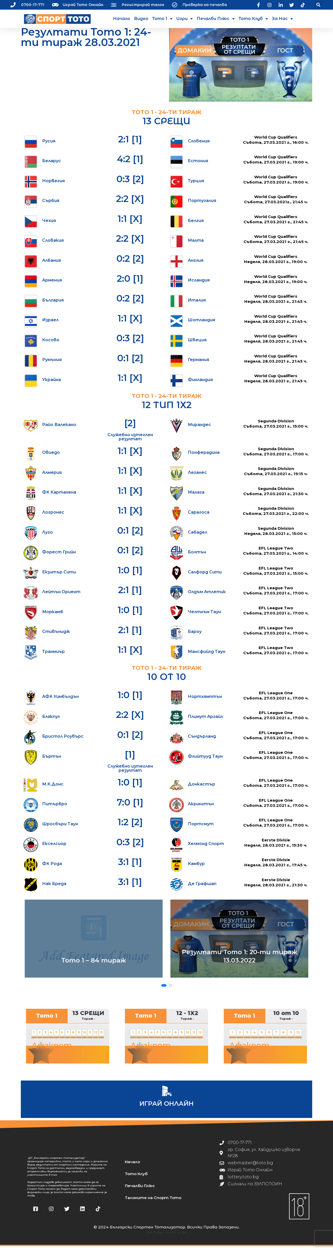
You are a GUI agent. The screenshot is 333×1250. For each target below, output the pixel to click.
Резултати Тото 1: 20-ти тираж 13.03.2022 (239, 960)
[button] (319, 5)
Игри (184, 18)
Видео (141, 18)
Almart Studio (176, 1236)
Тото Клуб (253, 18)
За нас (282, 18)
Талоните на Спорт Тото (153, 1201)
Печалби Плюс (216, 18)
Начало (121, 18)
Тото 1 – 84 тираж (93, 964)
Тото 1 (162, 18)
